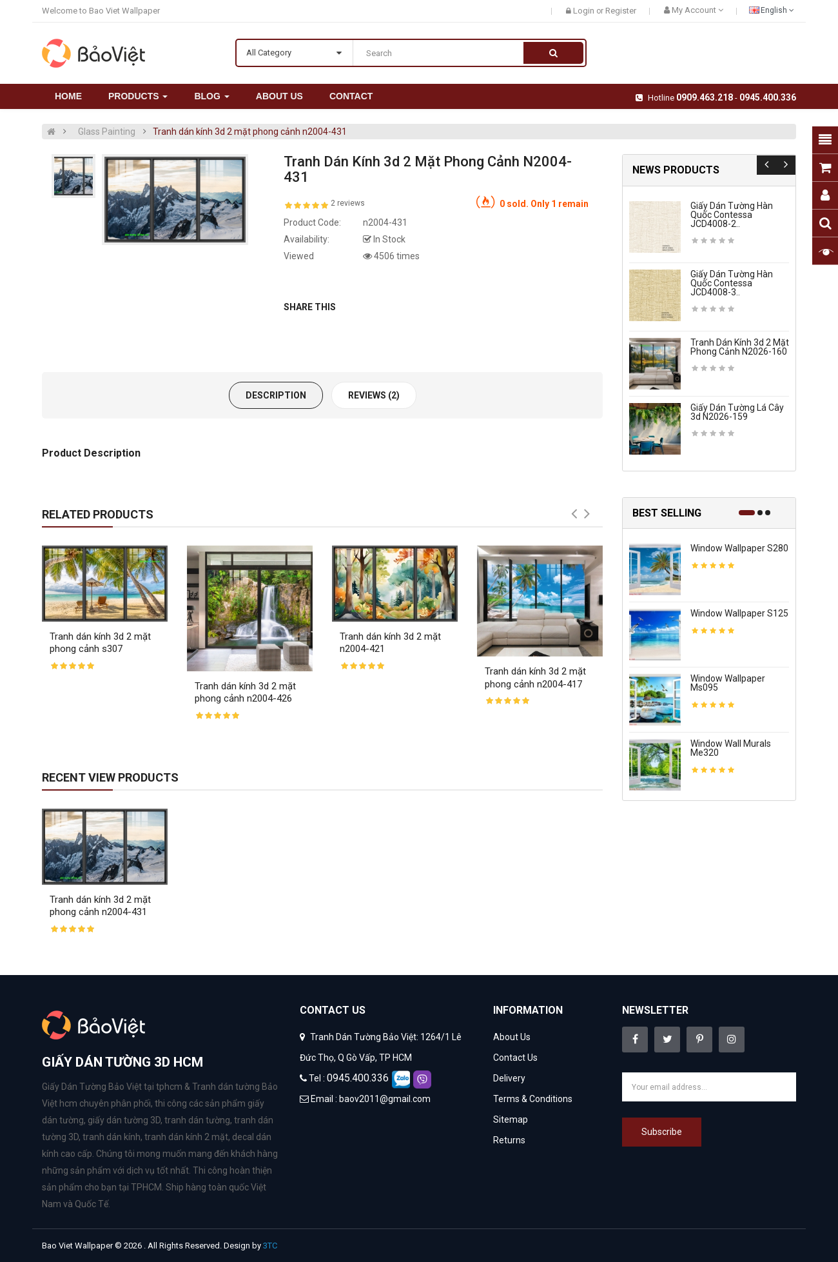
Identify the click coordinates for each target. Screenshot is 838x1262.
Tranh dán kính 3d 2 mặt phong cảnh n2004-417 (535, 678)
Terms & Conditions (532, 1099)
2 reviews (348, 203)
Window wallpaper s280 (739, 548)
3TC (270, 1245)
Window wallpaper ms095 (727, 683)
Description (276, 395)
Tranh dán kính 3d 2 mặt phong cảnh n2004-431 (250, 131)
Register (620, 10)
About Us (512, 1037)
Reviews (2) (374, 395)
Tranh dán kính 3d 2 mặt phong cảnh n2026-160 (739, 347)
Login (584, 10)
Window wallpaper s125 (739, 613)
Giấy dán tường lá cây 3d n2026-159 (737, 412)
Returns (509, 1140)
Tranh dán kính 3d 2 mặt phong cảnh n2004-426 (245, 692)
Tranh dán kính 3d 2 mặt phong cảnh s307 (100, 643)
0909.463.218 (704, 97)
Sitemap (510, 1119)
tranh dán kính (112, 1137)
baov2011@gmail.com (385, 1099)
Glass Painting (106, 131)
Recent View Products (110, 777)
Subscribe (661, 1132)
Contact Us (515, 1057)
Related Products (97, 514)
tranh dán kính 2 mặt (186, 1137)
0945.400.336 (767, 97)
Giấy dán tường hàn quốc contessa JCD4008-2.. (731, 215)
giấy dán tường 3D (124, 1120)
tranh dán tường (197, 1120)
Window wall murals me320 (730, 748)
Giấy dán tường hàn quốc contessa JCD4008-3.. (731, 283)
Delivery (509, 1078)
